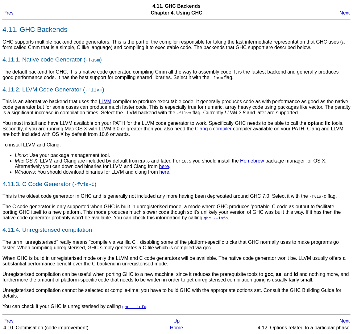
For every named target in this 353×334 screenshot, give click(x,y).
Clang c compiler (213, 128)
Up (176, 320)
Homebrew (252, 160)
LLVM (105, 101)
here (164, 166)
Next (344, 12)
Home (176, 327)
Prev (8, 12)
